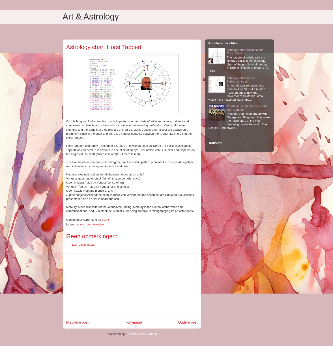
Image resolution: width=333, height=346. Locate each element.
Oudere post (188, 322)
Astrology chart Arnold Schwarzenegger (241, 79)
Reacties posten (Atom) (142, 334)
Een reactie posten (84, 244)
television (99, 224)
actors (80, 224)
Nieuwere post (77, 322)
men (89, 224)
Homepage (133, 322)
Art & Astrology (91, 16)
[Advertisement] (131, 285)
